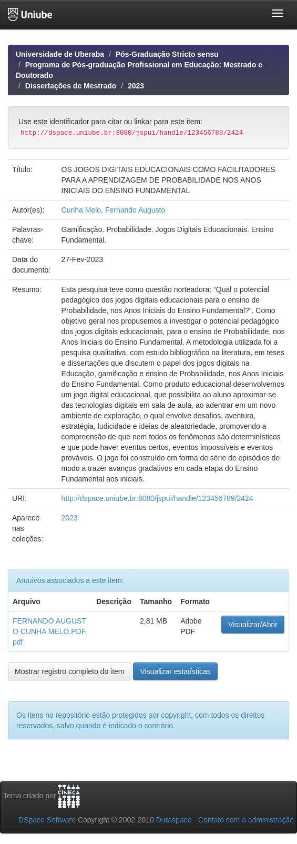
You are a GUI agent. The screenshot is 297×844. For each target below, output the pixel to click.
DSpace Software (47, 820)
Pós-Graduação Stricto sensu (167, 54)
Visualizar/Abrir (253, 624)
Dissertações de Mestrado (71, 86)
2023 (136, 86)
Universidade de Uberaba (60, 54)
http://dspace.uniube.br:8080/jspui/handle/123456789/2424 (157, 498)
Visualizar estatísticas (175, 671)
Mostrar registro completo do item (70, 671)
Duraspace (174, 820)
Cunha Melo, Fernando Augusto (114, 210)
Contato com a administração (246, 820)
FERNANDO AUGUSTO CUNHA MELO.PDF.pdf (50, 631)
